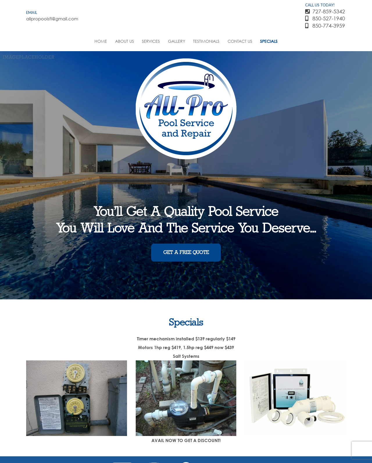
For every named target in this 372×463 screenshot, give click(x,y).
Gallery (176, 41)
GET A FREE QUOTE (186, 252)
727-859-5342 (325, 11)
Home (100, 41)
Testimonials (206, 41)
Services (151, 41)
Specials (269, 41)
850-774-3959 (325, 26)
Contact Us (240, 41)
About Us (124, 41)
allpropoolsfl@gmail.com (50, 18)
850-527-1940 (325, 18)
